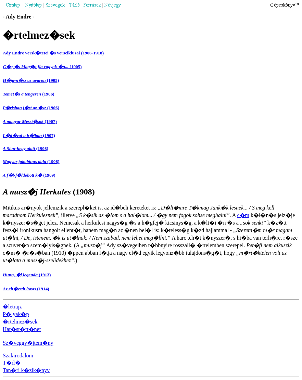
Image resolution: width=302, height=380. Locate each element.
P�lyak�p (16, 314)
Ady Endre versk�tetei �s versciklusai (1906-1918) (53, 52)
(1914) (26, 288)
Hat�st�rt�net (22, 329)
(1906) (28, 94)
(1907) (30, 121)
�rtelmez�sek (20, 322)
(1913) (27, 274)
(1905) (42, 66)
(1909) (29, 175)
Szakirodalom (18, 355)
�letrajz (12, 306)
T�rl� (12, 363)
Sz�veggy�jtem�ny (28, 343)
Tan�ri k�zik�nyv (26, 370)
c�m (243, 215)
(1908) (25, 148)
